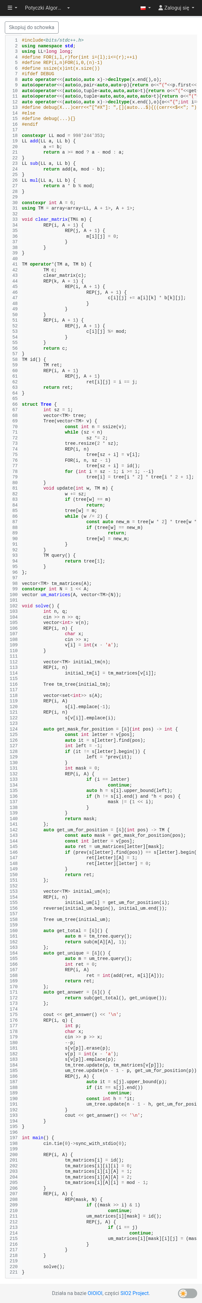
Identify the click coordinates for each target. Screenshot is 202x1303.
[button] (47, 8)
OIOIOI (95, 1293)
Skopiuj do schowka (31, 27)
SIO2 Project (134, 1293)
